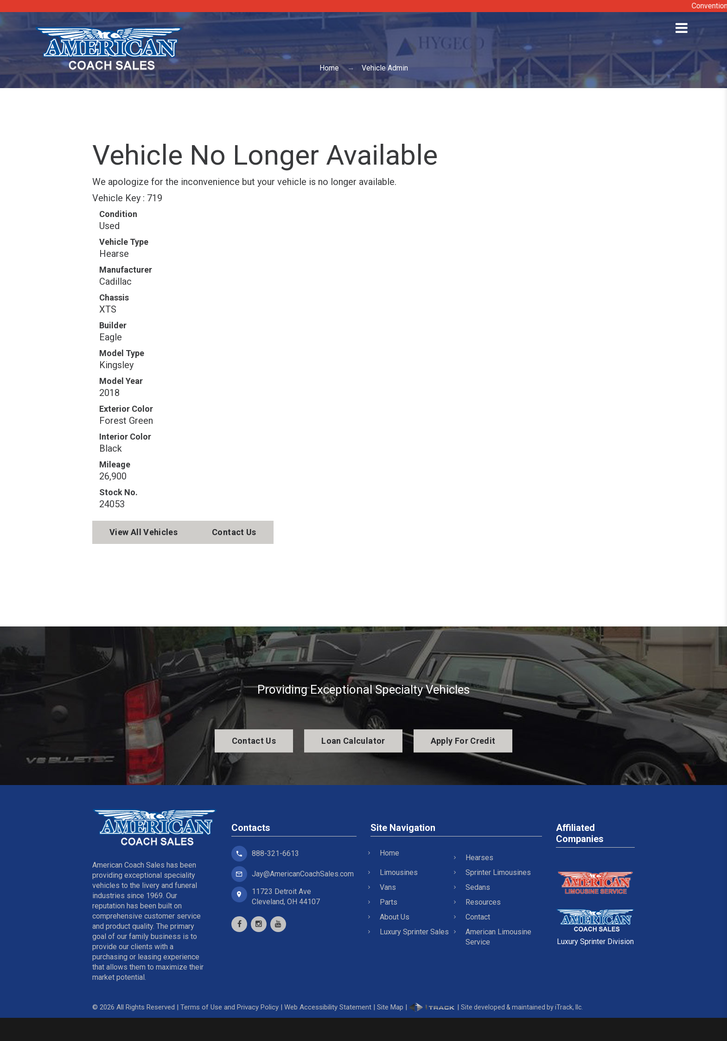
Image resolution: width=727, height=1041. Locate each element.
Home (329, 68)
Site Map (390, 1007)
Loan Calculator (353, 741)
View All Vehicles (143, 532)
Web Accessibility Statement (327, 1007)
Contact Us (234, 532)
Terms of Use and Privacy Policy (229, 1007)
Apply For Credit (463, 741)
